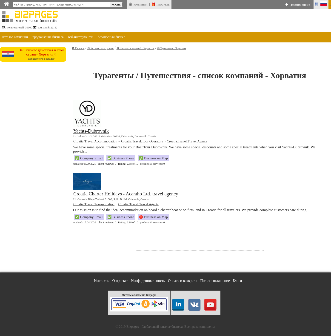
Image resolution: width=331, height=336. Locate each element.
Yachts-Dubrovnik (91, 131)
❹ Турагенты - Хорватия (171, 48)
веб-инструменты (80, 37)
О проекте (120, 281)
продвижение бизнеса (48, 37)
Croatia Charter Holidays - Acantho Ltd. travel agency (125, 194)
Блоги (237, 281)
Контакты (101, 281)
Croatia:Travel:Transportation (93, 204)
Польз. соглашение (215, 281)
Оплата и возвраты (182, 281)
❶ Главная (78, 48)
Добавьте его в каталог (41, 58)
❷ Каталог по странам (100, 48)
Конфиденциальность (148, 281)
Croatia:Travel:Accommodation (95, 141)
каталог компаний (15, 37)
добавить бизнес (300, 4)
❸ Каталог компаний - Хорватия (135, 48)
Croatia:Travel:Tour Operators (142, 141)
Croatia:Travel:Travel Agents (187, 141)
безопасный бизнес (111, 37)
